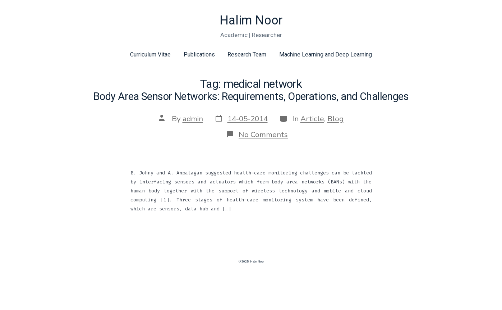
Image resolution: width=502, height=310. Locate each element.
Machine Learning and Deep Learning (325, 54)
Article (312, 119)
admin (193, 119)
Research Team (246, 54)
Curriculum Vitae (150, 54)
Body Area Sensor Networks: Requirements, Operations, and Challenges (251, 96)
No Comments (263, 134)
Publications (199, 54)
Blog (335, 119)
